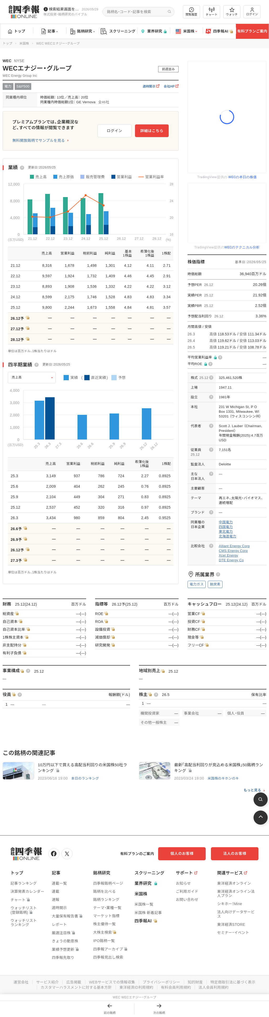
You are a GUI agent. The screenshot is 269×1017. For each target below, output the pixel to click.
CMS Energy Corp (233, 551)
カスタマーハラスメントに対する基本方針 (76, 987)
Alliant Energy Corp (234, 546)
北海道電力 (227, 536)
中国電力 (226, 522)
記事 (50, 31)
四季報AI (219, 31)
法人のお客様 (234, 853)
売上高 (17, 377)
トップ (16, 31)
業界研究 (153, 31)
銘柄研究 (82, 31)
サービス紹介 (47, 982)
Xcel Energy (228, 555)
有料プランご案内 (252, 31)
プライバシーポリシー (161, 982)
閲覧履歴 (191, 11)
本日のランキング (85, 778)
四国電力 (226, 527)
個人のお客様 (182, 853)
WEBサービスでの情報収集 (112, 982)
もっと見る (252, 790)
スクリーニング (118, 31)
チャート (212, 12)
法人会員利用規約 (214, 987)
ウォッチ (232, 12)
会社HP (171, 86)
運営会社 (20, 982)
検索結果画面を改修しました (64, 9)
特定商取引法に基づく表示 (233, 982)
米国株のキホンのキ (223, 778)
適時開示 (151, 86)
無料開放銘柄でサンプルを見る (38, 140)
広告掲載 (73, 982)
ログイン (252, 12)
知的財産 (195, 982)
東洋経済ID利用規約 (136, 987)
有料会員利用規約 (176, 987)
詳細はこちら (151, 131)
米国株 (186, 31)
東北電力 (226, 532)
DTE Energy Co (231, 560)
